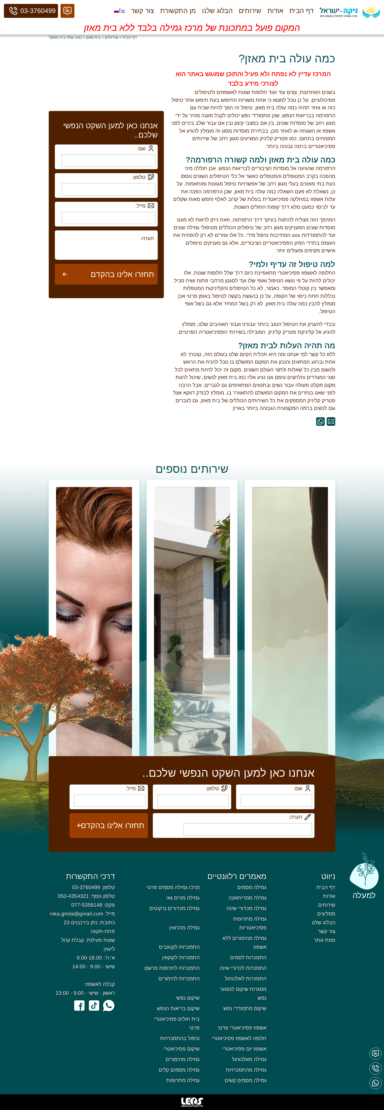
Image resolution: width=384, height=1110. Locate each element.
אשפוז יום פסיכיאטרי (244, 1049)
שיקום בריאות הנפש (178, 1008)
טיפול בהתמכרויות (180, 1038)
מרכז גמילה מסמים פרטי (173, 887)
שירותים (250, 10)
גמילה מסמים (251, 887)
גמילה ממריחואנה (247, 898)
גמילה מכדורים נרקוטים (174, 908)
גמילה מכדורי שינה (246, 908)
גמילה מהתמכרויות (246, 1070)
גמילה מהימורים (183, 1059)
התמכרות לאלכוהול (245, 978)
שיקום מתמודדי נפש (244, 1008)
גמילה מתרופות (183, 1080)
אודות (275, 10)
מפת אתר (324, 940)
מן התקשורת (178, 10)
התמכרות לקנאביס (179, 947)
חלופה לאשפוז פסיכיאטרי (239, 1038)
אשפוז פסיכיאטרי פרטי (242, 1027)
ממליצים (326, 913)
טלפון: (138, 177)
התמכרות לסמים (248, 957)
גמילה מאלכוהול (249, 1059)
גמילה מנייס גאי (183, 898)
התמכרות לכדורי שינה (242, 968)
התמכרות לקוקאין (181, 957)
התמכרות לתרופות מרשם (172, 968)
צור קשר (142, 10)
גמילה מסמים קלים (179, 1070)
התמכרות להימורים (179, 978)
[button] (67, 11)
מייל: (140, 205)
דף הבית (301, 10)
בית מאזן (93, 37)
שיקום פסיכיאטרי (181, 1049)
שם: (141, 148)
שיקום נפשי (188, 998)
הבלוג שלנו (217, 10)
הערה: (295, 817)
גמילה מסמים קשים (245, 1080)
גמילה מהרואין (184, 927)
